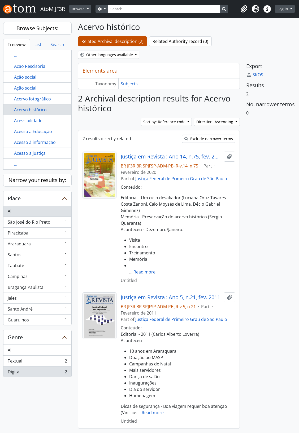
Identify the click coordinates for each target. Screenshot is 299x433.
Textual (37, 362)
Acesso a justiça (30, 153)
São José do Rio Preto (37, 223)
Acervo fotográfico (32, 99)
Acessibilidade (28, 120)
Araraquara (37, 245)
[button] (244, 9)
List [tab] (37, 44)
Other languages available (107, 54)
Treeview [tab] (16, 44)
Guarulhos (37, 321)
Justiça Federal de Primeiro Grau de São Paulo (181, 179)
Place (14, 198)
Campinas (37, 277)
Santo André (37, 310)
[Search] (164, 9)
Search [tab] (57, 44)
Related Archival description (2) (112, 41)
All (10, 211)
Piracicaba (37, 234)
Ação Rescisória (29, 66)
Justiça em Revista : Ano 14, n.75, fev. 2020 (171, 156)
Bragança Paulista (37, 288)
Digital (37, 373)
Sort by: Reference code (165, 121)
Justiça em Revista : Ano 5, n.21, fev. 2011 (170, 297)
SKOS (254, 75)
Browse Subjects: (37, 28)
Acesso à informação (35, 142)
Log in (283, 8)
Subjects (129, 84)
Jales (37, 299)
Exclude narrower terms (208, 138)
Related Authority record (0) (180, 41)
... (15, 55)
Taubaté (37, 266)
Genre (15, 337)
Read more (144, 272)
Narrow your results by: (37, 180)
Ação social (25, 77)
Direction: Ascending (215, 121)
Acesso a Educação (33, 131)
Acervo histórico (30, 110)
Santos (37, 255)
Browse (79, 8)
